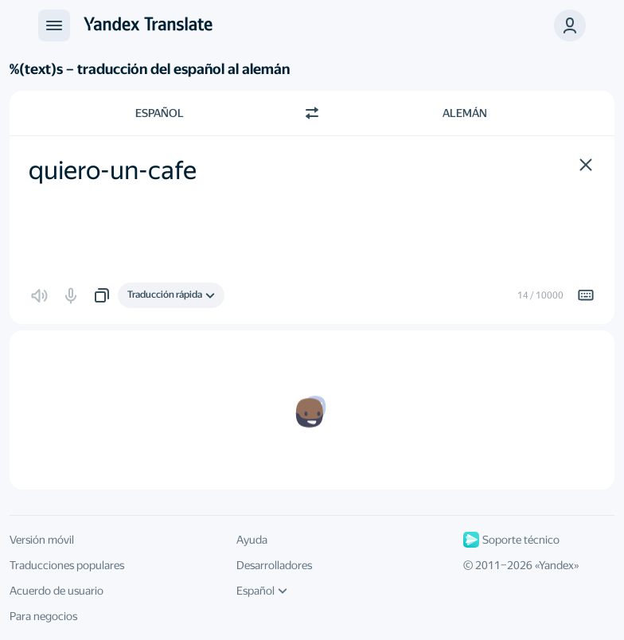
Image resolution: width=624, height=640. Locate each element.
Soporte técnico (511, 540)
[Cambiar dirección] (312, 113)
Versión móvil (42, 539)
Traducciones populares (67, 565)
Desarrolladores (274, 565)
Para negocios (43, 616)
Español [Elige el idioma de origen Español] (159, 113)
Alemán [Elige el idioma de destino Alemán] (465, 113)
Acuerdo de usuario (56, 590)
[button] (570, 25)
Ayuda (251, 539)
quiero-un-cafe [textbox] (113, 170)
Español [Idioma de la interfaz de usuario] (261, 590)
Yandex (556, 565)
